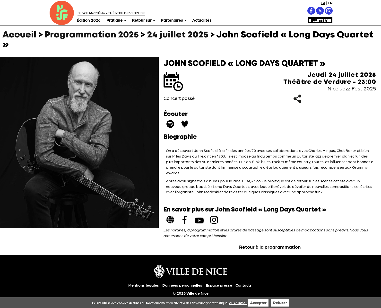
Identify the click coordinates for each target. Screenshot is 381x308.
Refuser (280, 302)
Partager (297, 99)
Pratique (116, 20)
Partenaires (173, 20)
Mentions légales (143, 285)
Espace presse (219, 285)
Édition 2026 (89, 20)
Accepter (258, 302)
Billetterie (320, 20)
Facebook (311, 11)
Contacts (243, 285)
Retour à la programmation (270, 247)
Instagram (329, 11)
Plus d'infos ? (238, 303)
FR (323, 2)
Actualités (201, 20)
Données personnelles (182, 285)
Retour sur (143, 20)
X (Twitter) (320, 11)
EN (330, 2)
